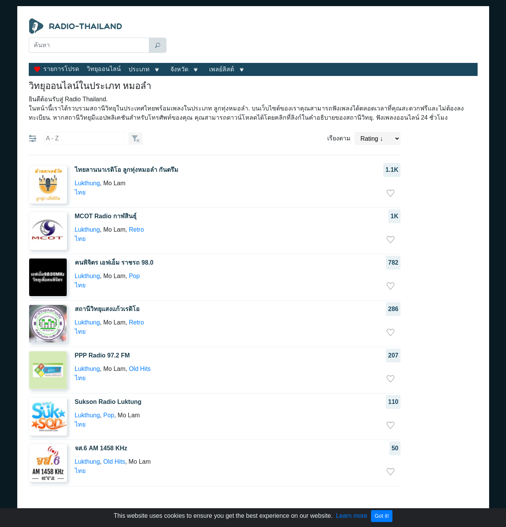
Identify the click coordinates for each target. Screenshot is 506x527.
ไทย (80, 192)
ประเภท (139, 69)
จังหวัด (179, 69)
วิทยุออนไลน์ (104, 69)
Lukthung (87, 183)
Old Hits (140, 369)
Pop (134, 276)
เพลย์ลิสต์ (221, 69)
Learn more (352, 515)
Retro (136, 229)
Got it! (381, 516)
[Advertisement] (323, 37)
